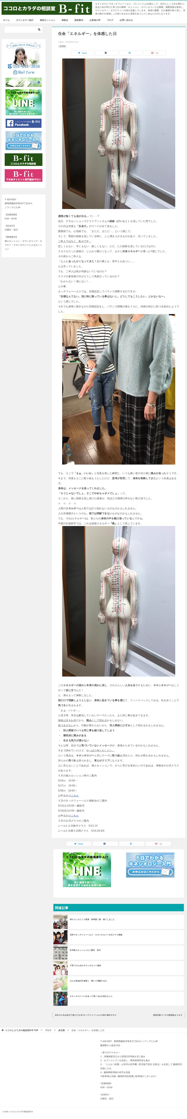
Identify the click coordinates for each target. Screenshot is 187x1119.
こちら (75, 795)
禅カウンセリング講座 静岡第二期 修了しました (92, 919)
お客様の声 (94, 20)
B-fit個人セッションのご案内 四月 (85, 950)
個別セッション (47, 20)
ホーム (6, 20)
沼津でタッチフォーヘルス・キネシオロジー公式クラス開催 (96, 935)
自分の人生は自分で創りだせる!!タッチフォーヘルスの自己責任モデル (86, 1015)
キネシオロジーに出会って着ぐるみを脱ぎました (91, 996)
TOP (21, 1030)
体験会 (65, 20)
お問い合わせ (126, 20)
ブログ (110, 20)
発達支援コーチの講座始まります (167, 1015)
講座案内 (78, 20)
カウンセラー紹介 (25, 20)
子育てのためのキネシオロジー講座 (85, 965)
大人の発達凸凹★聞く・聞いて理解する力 (88, 981)
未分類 (62, 46)
